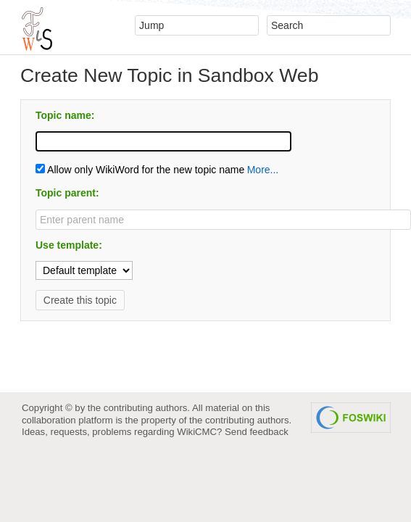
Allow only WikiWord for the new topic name (140, 169)
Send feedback (256, 431)
